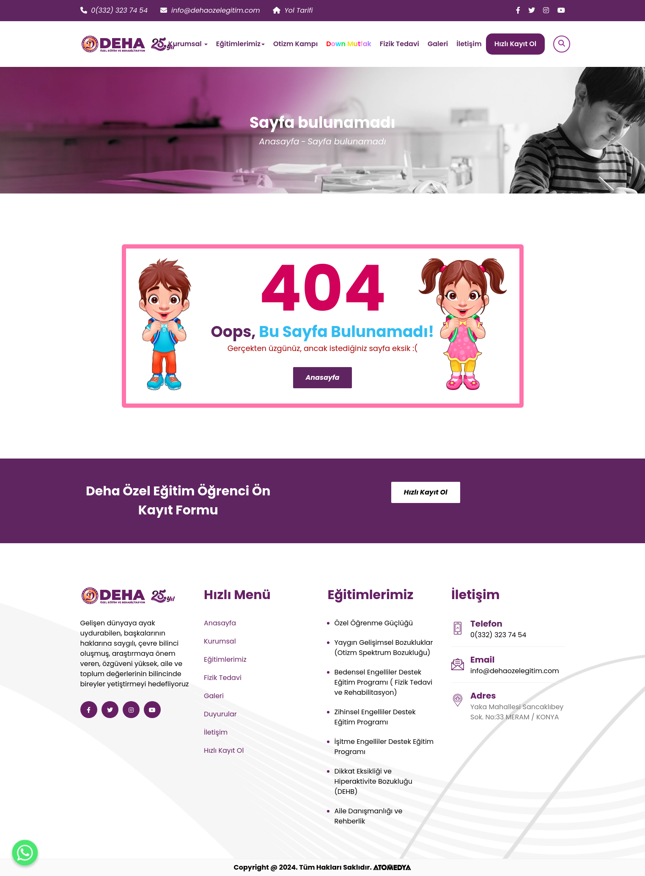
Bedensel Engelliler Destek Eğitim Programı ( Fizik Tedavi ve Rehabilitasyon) (384, 682)
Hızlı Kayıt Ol (515, 44)
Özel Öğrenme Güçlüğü (374, 623)
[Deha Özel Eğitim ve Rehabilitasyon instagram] (546, 10)
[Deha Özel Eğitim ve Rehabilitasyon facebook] (518, 10)
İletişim (468, 44)
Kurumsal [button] (188, 44)
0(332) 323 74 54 (114, 10)
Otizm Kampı (295, 44)
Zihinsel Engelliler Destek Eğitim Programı (375, 717)
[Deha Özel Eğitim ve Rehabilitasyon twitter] (531, 10)
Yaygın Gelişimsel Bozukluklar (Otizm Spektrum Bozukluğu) (384, 648)
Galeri (438, 44)
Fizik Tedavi (399, 44)
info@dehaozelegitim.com (210, 10)
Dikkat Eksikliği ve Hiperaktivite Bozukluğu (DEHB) (374, 781)
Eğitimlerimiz (225, 659)
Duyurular (220, 714)
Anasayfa (279, 141)
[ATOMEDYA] (392, 867)
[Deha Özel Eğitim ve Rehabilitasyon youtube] (561, 10)
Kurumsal (220, 641)
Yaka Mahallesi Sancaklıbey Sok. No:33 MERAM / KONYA (516, 712)
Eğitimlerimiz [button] (240, 44)
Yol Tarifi (293, 10)
